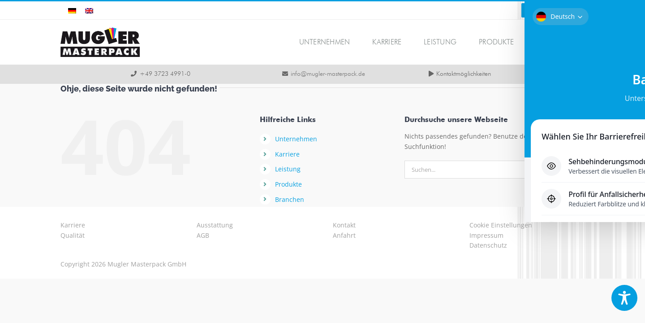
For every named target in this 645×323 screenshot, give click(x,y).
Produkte (288, 184)
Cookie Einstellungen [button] (500, 225)
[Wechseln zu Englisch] (89, 10)
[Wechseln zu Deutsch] (72, 10)
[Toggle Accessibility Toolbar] (624, 298)
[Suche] (561, 170)
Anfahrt (344, 235)
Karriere (287, 154)
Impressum (486, 235)
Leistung (288, 169)
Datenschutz (488, 245)
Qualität (72, 235)
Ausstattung (215, 225)
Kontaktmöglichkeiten (463, 74)
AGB (203, 235)
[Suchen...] (478, 170)
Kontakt (344, 225)
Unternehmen (296, 139)
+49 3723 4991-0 (165, 74)
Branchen (289, 199)
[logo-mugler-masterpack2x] (100, 30)
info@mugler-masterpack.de (328, 74)
